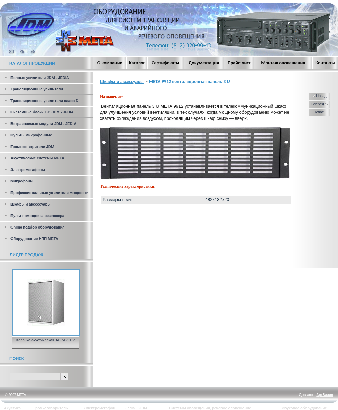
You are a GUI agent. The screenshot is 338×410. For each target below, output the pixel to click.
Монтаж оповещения (283, 63)
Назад (319, 96)
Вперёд (319, 104)
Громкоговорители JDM (32, 147)
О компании (109, 63)
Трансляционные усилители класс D (44, 101)
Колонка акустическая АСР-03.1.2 (45, 340)
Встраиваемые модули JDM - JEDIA (43, 124)
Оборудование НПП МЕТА (34, 239)
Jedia (130, 408)
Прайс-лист (239, 63)
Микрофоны (21, 181)
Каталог (137, 63)
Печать (319, 112)
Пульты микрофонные (31, 135)
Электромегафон (99, 408)
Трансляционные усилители (36, 89)
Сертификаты (165, 63)
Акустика (12, 408)
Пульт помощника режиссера (37, 216)
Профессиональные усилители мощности (49, 193)
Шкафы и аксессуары (30, 204)
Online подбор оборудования (37, 227)
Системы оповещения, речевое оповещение (210, 408)
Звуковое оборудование (304, 408)
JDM (143, 408)
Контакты (325, 63)
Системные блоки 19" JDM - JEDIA (42, 112)
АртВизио (324, 395)
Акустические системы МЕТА (37, 158)
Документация (204, 63)
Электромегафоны (27, 170)
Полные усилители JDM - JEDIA (39, 77)
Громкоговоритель (50, 408)
